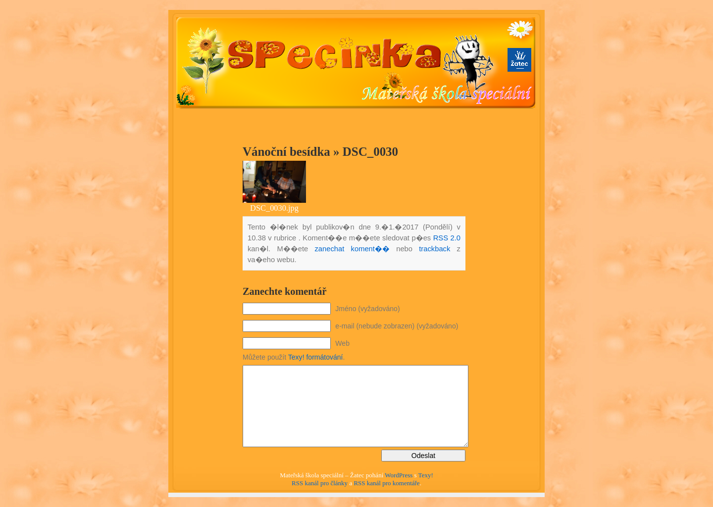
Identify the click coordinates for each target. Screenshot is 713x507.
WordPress (398, 475)
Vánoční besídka (286, 151)
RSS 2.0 (446, 238)
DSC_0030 (370, 151)
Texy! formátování (315, 357)
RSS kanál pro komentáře (386, 483)
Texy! (425, 475)
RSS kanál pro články (320, 483)
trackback (434, 249)
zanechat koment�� (351, 249)
